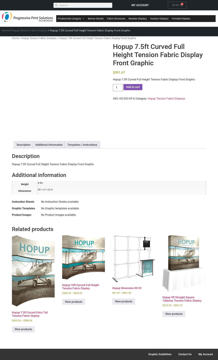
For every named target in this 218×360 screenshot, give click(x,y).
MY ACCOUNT (140, 5)
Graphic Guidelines (160, 354)
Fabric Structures (116, 18)
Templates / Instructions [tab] (82, 144)
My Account (205, 354)
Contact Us (185, 354)
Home (5, 30)
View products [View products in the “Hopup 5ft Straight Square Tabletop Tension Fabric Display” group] (174, 314)
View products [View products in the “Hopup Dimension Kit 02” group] (123, 301)
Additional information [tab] (49, 144)
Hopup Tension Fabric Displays (29, 30)
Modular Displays (138, 18)
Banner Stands (96, 18)
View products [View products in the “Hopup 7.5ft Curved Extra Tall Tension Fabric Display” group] (23, 329)
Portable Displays (181, 18)
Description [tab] (23, 144)
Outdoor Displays (159, 18)
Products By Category (71, 18)
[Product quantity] (118, 87)
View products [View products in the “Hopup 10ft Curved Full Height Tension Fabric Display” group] (73, 301)
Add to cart (133, 87)
